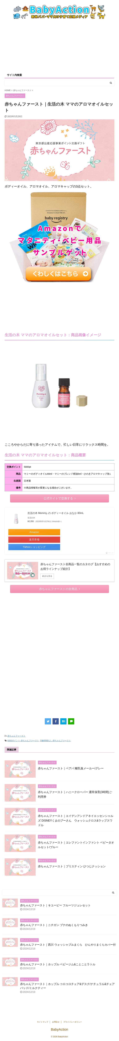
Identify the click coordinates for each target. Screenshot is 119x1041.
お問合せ (56, 1022)
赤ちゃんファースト (16, 736)
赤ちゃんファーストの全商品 (59, 589)
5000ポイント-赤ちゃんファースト (23, 740)
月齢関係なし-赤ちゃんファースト (55, 740)
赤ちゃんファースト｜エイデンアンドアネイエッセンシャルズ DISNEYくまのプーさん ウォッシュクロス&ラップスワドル (75, 820)
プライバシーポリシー (72, 1022)
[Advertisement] (59, 45)
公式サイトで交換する (60, 498)
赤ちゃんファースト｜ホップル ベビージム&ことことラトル (57, 964)
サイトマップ (42, 1022)
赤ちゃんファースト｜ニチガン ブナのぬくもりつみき (54, 925)
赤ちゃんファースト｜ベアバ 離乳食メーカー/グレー (71, 768)
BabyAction (59, 1029)
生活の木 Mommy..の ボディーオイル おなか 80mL (56, 513)
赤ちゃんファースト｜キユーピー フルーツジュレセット (55, 905)
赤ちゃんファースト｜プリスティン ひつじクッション (72, 866)
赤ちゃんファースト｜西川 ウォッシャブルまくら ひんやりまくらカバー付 (68, 944)
